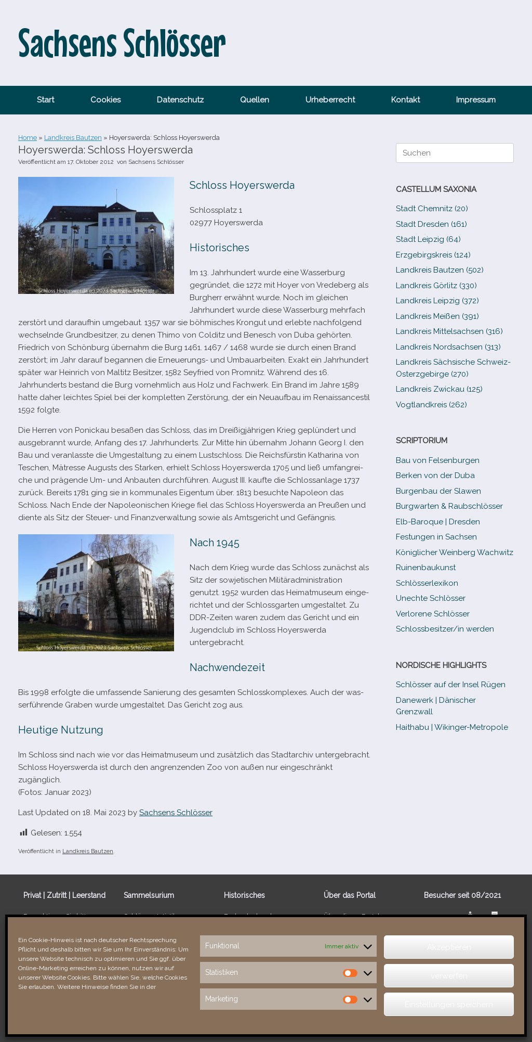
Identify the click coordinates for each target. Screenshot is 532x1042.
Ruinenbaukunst (426, 567)
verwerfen (449, 976)
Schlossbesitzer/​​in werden (445, 629)
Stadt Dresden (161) (431, 224)
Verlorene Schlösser (433, 614)
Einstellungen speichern (449, 1004)
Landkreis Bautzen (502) (440, 270)
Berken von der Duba (435, 475)
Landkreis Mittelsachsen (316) (449, 331)
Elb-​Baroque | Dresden (438, 521)
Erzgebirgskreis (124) (433, 255)
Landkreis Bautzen (73, 137)
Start (45, 100)
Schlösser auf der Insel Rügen (451, 684)
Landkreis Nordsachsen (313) (448, 347)
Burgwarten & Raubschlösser (449, 506)
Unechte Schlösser (431, 598)
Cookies (105, 100)
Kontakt (405, 100)
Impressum (476, 100)
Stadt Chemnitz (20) (432, 208)
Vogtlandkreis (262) (431, 404)
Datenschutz (180, 100)
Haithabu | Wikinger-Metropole (452, 727)
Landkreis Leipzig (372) (437, 300)
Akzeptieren (449, 947)
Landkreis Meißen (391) (437, 316)
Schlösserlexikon (427, 583)
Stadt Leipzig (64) (428, 239)
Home (27, 137)
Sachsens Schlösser (156, 161)
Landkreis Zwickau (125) (439, 389)
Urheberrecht (330, 100)
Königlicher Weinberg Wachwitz (454, 552)
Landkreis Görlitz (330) (436, 285)
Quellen (254, 100)
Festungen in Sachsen (436, 537)
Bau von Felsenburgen (438, 460)
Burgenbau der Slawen (438, 491)
